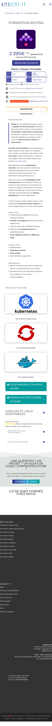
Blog (2, 587)
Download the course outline (25, 399)
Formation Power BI (8, 550)
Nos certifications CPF (8, 594)
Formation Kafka (6, 557)
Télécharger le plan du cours (26, 386)
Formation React (6, 539)
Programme (26, 114)
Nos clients (4, 605)
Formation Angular (7, 546)
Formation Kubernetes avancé (12, 529)
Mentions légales (6, 612)
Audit (33, 481)
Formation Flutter (7, 536)
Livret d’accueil (6, 598)
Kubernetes (21, 161)
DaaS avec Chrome (34, 88)
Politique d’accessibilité (9, 591)
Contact (20, 481)
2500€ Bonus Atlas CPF (38, 101)
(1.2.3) (26, 206)
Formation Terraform (8, 543)
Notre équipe (5, 601)
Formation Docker (7, 532)
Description (26, 109)
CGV (1, 608)
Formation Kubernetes (9, 525)
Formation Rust (6, 553)
